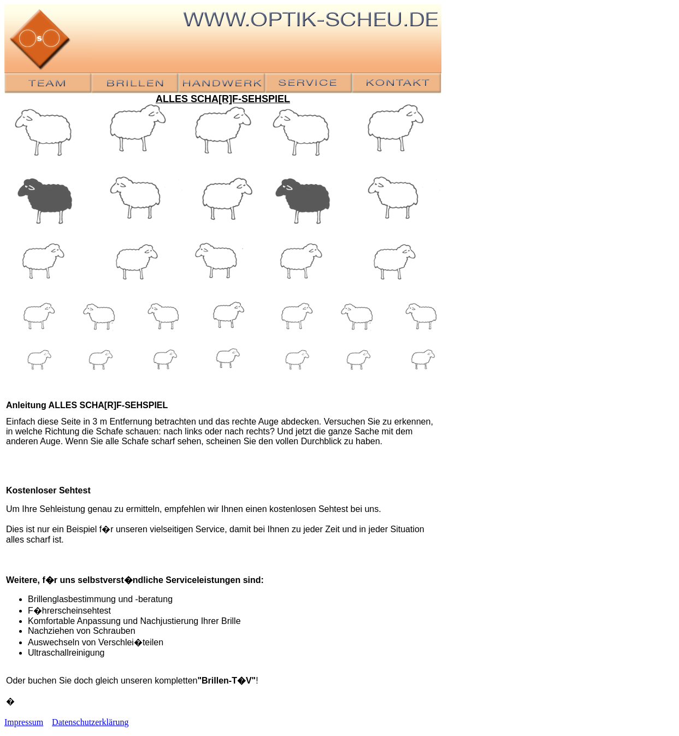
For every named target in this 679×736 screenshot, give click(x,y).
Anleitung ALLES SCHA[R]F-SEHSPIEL (87, 405)
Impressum (23, 722)
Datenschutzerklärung (90, 722)
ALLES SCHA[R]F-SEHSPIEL (223, 98)
